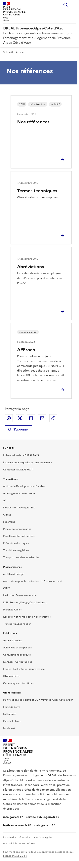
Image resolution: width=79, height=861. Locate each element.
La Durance (9, 714)
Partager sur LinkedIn (31, 418)
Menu (73, 5)
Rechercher (65, 5)
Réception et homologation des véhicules (27, 617)
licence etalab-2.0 (13, 856)
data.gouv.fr (42, 825)
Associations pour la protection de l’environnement (32, 581)
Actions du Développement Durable (24, 486)
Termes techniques (37, 190)
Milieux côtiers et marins (17, 529)
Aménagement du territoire (19, 493)
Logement (9, 522)
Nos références (33, 122)
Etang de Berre (11, 707)
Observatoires (11, 676)
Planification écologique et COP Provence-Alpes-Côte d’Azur (38, 700)
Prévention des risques (16, 543)
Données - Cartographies (17, 662)
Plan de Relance (12, 721)
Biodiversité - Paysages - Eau (19, 507)
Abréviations (30, 266)
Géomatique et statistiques (18, 683)
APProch (26, 349)
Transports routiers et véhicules (21, 557)
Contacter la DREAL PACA (18, 469)
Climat (7, 515)
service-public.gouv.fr (40, 817)
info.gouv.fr (11, 817)
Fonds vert (9, 728)
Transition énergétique (16, 550)
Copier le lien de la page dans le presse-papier (53, 418)
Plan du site (9, 837)
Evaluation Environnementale (19, 595)
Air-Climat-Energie (13, 574)
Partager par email (42, 418)
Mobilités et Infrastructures (18, 536)
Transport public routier (17, 624)
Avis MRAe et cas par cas (17, 647)
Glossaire (25, 837)
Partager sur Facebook (9, 418)
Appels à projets (12, 640)
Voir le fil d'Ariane (13, 52)
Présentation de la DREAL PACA (21, 455)
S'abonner (18, 429)
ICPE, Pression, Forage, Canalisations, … (25, 602)
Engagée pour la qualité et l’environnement (27, 462)
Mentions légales (42, 837)
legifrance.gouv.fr (15, 825)
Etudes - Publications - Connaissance (24, 669)
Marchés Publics (12, 609)
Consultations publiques (17, 655)
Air (5, 500)
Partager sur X (20, 418)
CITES (6, 588)
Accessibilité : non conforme (19, 843)
